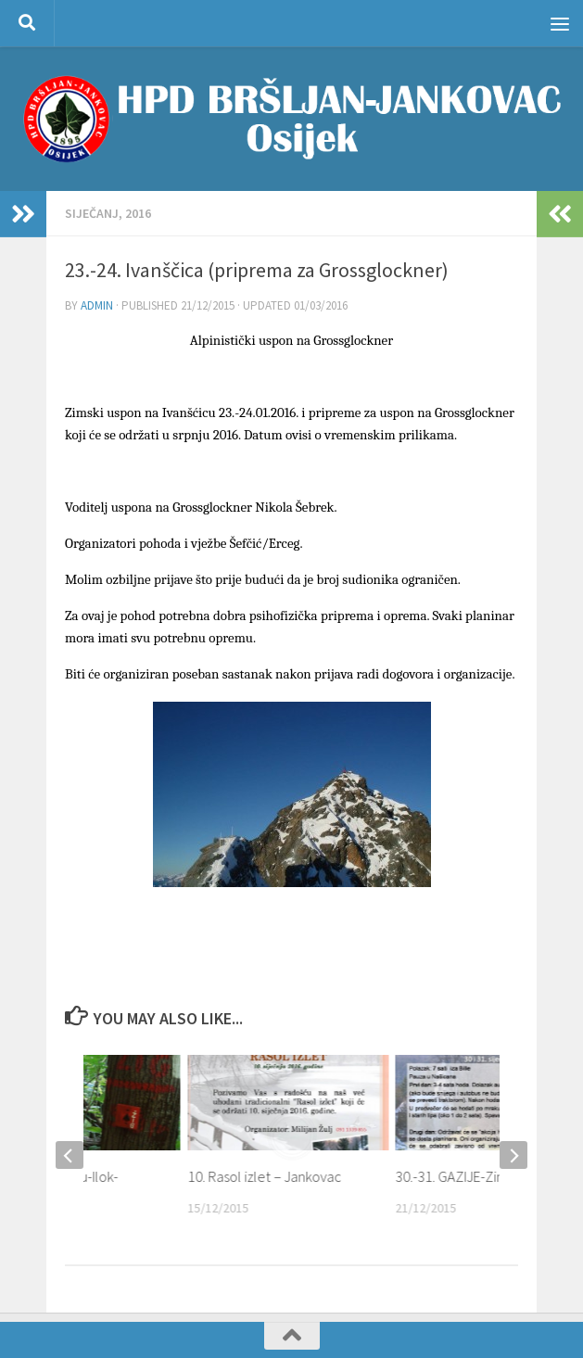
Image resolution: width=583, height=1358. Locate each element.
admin (97, 305)
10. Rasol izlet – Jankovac (264, 1176)
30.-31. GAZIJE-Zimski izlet (474, 1176)
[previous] (69, 1155)
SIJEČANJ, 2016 (108, 213)
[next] (513, 1155)
